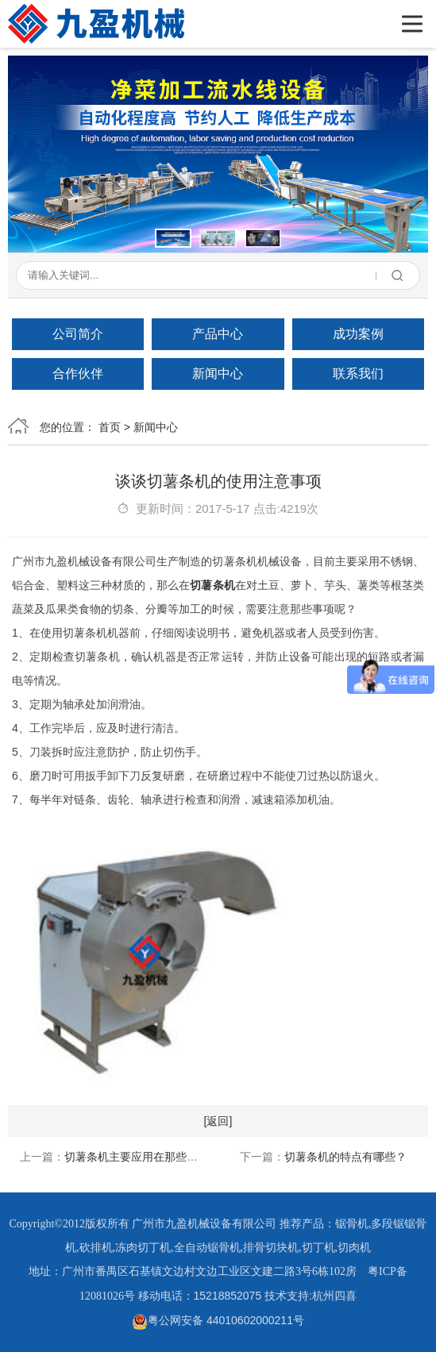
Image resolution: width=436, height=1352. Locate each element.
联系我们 (358, 373)
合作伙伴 (77, 373)
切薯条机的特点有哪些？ (345, 1156)
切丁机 (318, 1248)
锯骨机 (351, 1224)
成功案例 (358, 334)
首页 (109, 427)
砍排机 (96, 1248)
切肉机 (354, 1248)
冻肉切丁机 (143, 1248)
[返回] (218, 1121)
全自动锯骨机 (207, 1248)
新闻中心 (217, 373)
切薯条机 (212, 585)
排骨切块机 (271, 1248)
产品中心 (217, 334)
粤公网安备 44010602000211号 (218, 1320)
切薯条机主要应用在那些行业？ (142, 1156)
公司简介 (77, 334)
